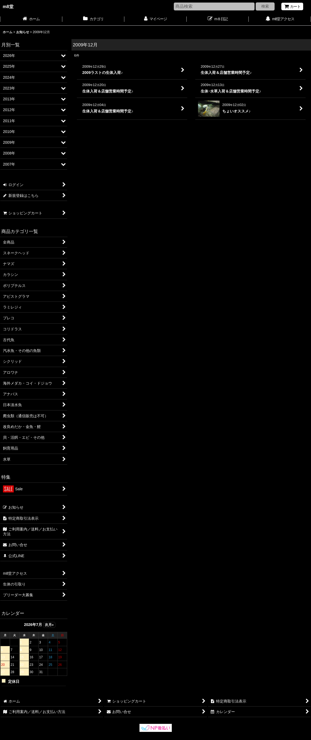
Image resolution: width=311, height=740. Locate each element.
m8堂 (8, 6)
